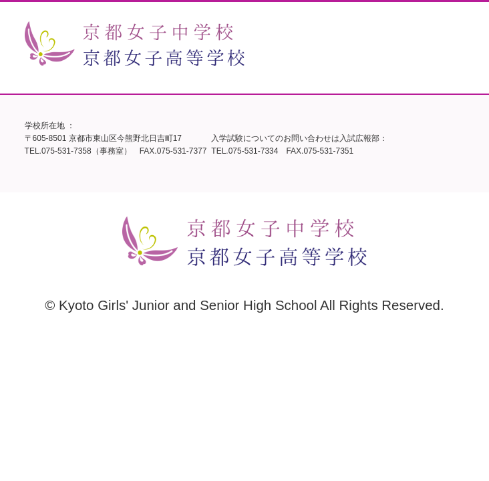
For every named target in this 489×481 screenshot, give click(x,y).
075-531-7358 (66, 151)
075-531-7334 (253, 151)
